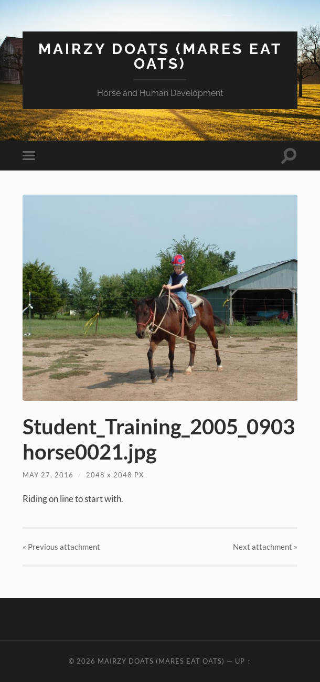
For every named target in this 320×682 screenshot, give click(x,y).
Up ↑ (243, 661)
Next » (265, 546)
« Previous (61, 546)
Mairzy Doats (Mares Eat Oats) (160, 56)
